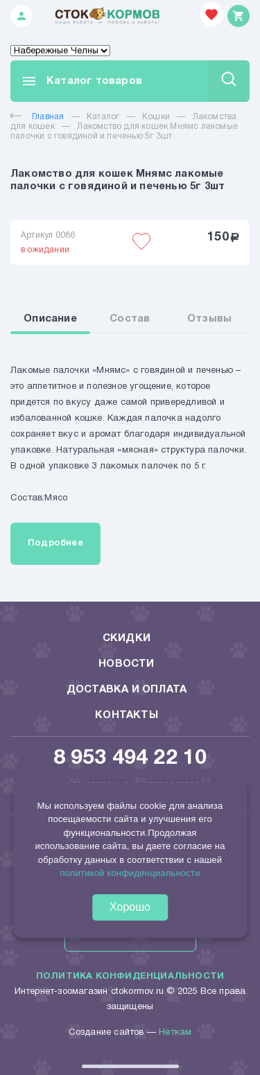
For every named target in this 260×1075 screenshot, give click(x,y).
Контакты (126, 715)
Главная (37, 117)
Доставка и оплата (127, 689)
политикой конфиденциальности (130, 873)
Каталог (103, 117)
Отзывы (209, 319)
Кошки (156, 117)
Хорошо (130, 907)
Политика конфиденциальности (130, 976)
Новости (126, 664)
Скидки (126, 638)
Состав (130, 319)
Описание (50, 319)
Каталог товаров (81, 81)
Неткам (175, 1033)
